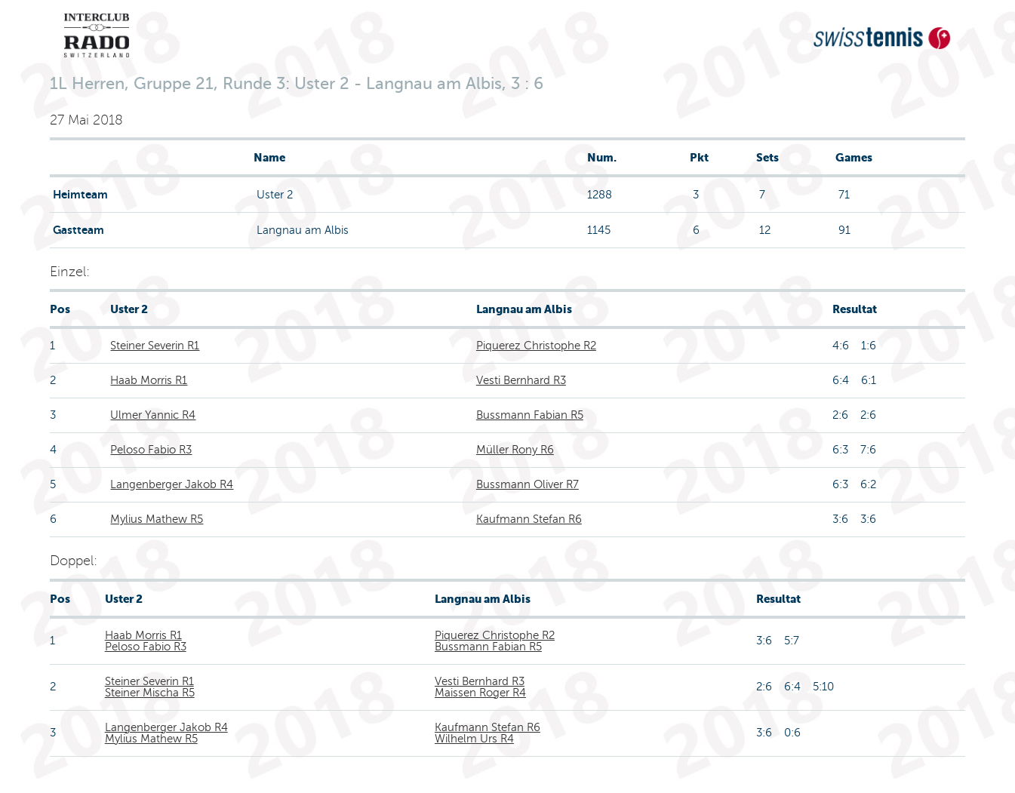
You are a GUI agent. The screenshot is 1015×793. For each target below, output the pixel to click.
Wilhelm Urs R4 (474, 739)
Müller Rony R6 (515, 450)
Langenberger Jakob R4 (171, 484)
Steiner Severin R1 (154, 346)
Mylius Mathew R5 (156, 519)
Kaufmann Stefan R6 (529, 519)
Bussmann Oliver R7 (527, 484)
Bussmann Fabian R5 (529, 415)
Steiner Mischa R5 (150, 693)
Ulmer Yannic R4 (152, 415)
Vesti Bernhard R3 (521, 380)
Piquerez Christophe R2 (536, 346)
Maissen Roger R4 (480, 693)
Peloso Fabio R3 (151, 450)
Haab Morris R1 (148, 380)
